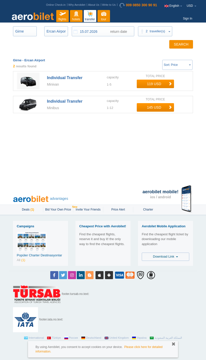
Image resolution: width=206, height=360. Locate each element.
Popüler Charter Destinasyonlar (39, 255)
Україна (139, 338)
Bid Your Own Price (58, 209)
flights (62, 15)
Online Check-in (56, 4)
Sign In (187, 18)
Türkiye (54, 338)
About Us (93, 4)
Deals (28, 209)
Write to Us (109, 4)
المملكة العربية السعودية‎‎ (166, 338)
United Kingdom (116, 338)
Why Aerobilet (76, 4)
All (21, 260)
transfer (90, 15)
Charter (148, 209)
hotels (76, 15)
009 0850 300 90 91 (138, 5)
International (34, 338)
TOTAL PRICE (155, 76)
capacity (113, 77)
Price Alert (118, 209)
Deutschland (91, 338)
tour (103, 15)
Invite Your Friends (88, 209)
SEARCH (181, 44)
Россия (71, 338)
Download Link (165, 256)
